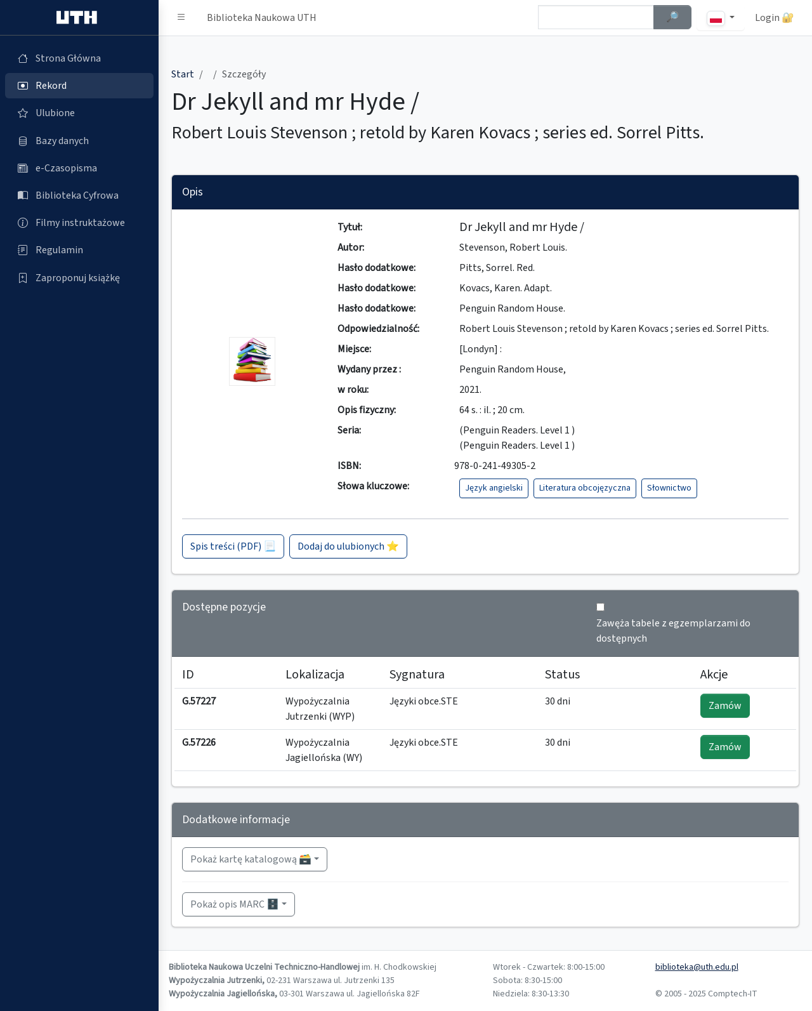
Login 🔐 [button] (774, 18)
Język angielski (494, 488)
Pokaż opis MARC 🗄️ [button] (234, 904)
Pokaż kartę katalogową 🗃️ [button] (250, 859)
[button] (181, 17)
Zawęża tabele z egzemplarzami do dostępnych (673, 630)
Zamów (725, 706)
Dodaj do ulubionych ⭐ (348, 546)
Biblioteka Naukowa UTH (262, 18)
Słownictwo (669, 488)
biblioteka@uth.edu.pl (696, 967)
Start (182, 74)
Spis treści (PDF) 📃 (233, 546)
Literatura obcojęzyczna (585, 488)
